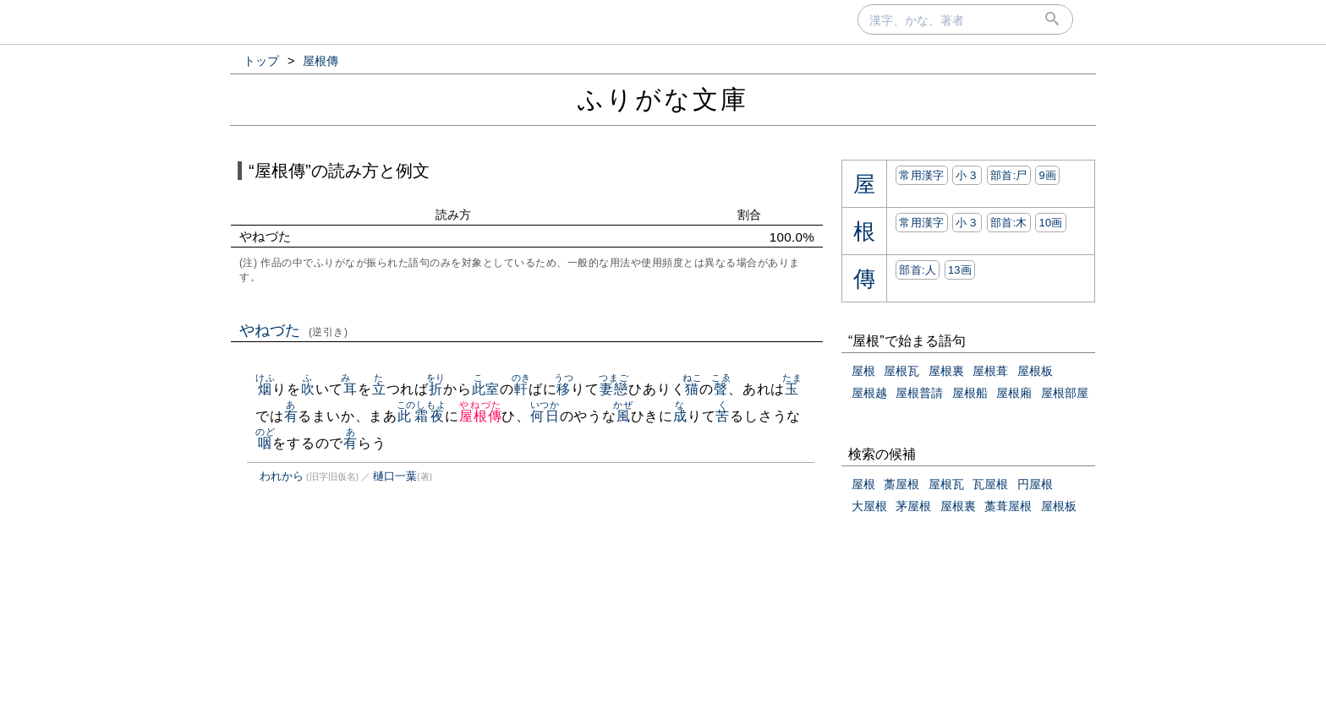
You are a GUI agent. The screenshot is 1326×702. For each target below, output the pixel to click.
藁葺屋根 (1008, 506)
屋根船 (970, 393)
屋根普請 (919, 393)
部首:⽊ (1008, 222)
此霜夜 (422, 416)
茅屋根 (913, 506)
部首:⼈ (917, 270)
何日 (545, 416)
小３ (967, 175)
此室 (486, 389)
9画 (1047, 175)
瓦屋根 (990, 484)
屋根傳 (480, 416)
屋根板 (1035, 371)
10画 (1050, 222)
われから (282, 476)
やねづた (293, 330)
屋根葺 (990, 371)
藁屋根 (901, 484)
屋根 (863, 371)
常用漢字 (921, 175)
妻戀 (613, 389)
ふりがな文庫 (663, 99)
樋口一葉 (395, 476)
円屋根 (1035, 484)
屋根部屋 (1064, 393)
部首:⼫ (1008, 175)
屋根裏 (946, 371)
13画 (960, 270)
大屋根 (869, 506)
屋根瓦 (901, 371)
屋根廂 (1014, 393)
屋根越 (869, 393)
